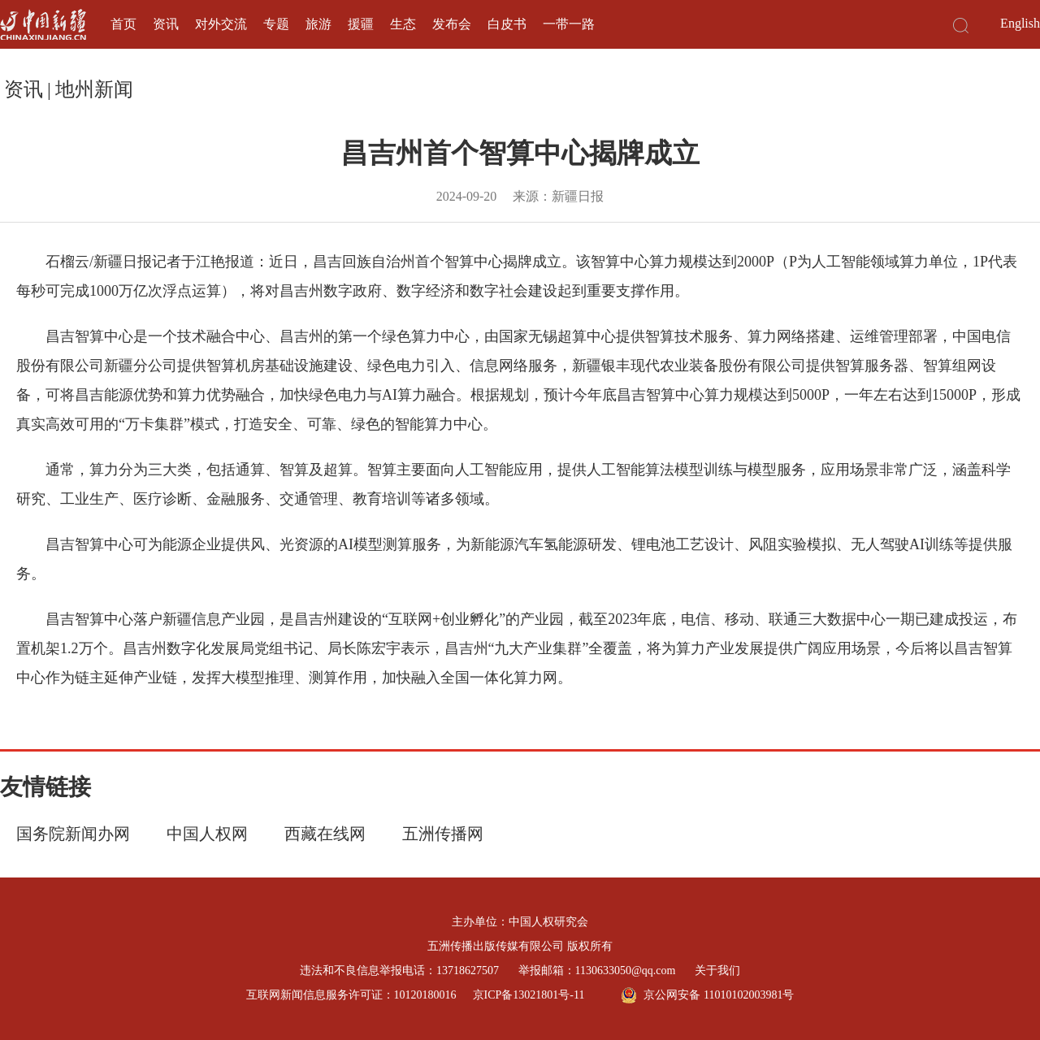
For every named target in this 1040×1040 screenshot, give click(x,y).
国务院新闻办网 (73, 834)
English (1020, 23)
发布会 (451, 24)
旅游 (319, 24)
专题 (276, 24)
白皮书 (507, 24)
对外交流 (221, 24)
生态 (403, 24)
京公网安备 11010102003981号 (707, 995)
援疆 (361, 24)
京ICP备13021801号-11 (529, 995)
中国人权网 (207, 834)
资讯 (166, 24)
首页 (123, 24)
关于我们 (717, 970)
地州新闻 (94, 89)
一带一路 (569, 24)
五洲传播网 (442, 834)
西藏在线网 (325, 834)
